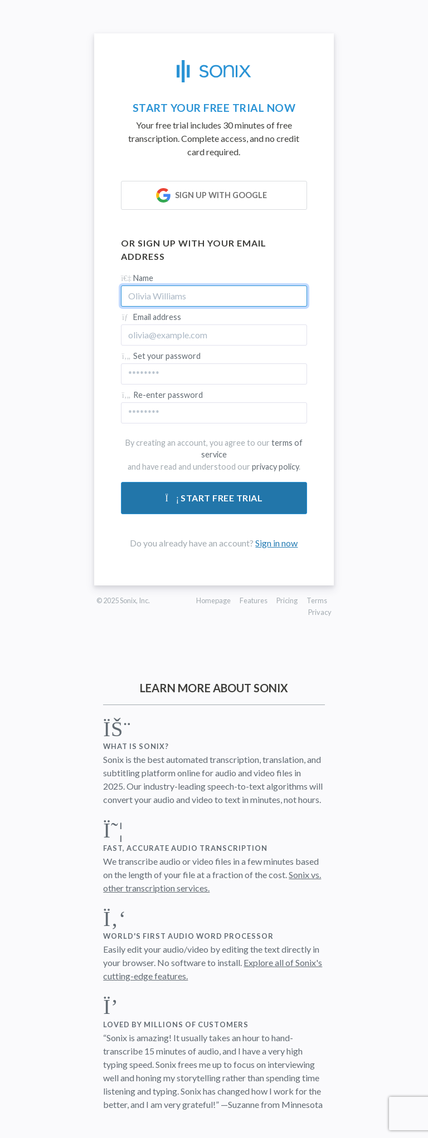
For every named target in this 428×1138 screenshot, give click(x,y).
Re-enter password (162, 395)
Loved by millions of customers (176, 1024)
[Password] (214, 374)
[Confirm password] (214, 412)
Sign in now (276, 543)
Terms (317, 600)
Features (254, 600)
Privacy (320, 612)
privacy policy (275, 466)
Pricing (287, 600)
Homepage (213, 600)
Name (137, 278)
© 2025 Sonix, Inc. (123, 600)
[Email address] (214, 335)
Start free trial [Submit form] (213, 497)
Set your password (161, 356)
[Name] (214, 296)
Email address (151, 317)
